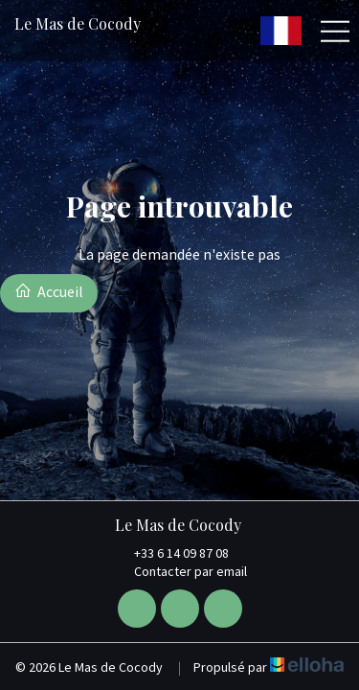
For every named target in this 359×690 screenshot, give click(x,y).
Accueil (48, 291)
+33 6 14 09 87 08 (170, 553)
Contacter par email (179, 571)
